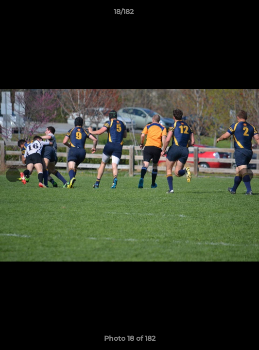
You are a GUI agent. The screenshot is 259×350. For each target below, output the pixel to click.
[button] (224, 14)
